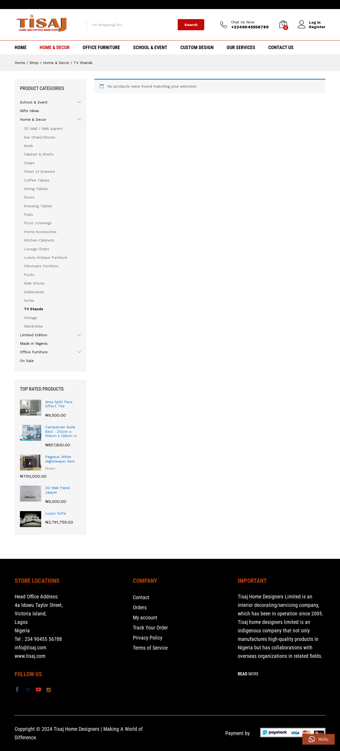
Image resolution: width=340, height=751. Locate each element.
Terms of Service (150, 648)
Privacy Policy (147, 638)
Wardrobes (33, 326)
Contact (141, 597)
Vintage (30, 318)
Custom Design (197, 47)
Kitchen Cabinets (39, 240)
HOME (21, 47)
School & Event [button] (150, 47)
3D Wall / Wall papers (43, 128)
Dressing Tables (38, 206)
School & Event (34, 102)
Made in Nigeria (33, 343)
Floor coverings (38, 223)
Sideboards (34, 292)
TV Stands (33, 309)
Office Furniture (34, 352)
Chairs (29, 163)
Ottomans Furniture (41, 266)
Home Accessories (40, 232)
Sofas (29, 300)
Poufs (29, 275)
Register (317, 27)
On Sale (27, 361)
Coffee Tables (36, 180)
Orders (140, 607)
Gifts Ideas (29, 111)
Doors (29, 197)
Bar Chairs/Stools (39, 137)
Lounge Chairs (36, 249)
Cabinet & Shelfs (39, 154)
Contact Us (281, 47)
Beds (28, 146)
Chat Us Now (242, 22)
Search (191, 25)
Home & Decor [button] (55, 47)
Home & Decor (33, 119)
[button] (318, 739)
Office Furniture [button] (101, 47)
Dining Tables (36, 189)
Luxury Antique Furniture (45, 257)
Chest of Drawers (39, 171)
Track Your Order (150, 627)
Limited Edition (33, 335)
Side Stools (34, 283)
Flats (28, 214)
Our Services (241, 47)
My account (145, 617)
